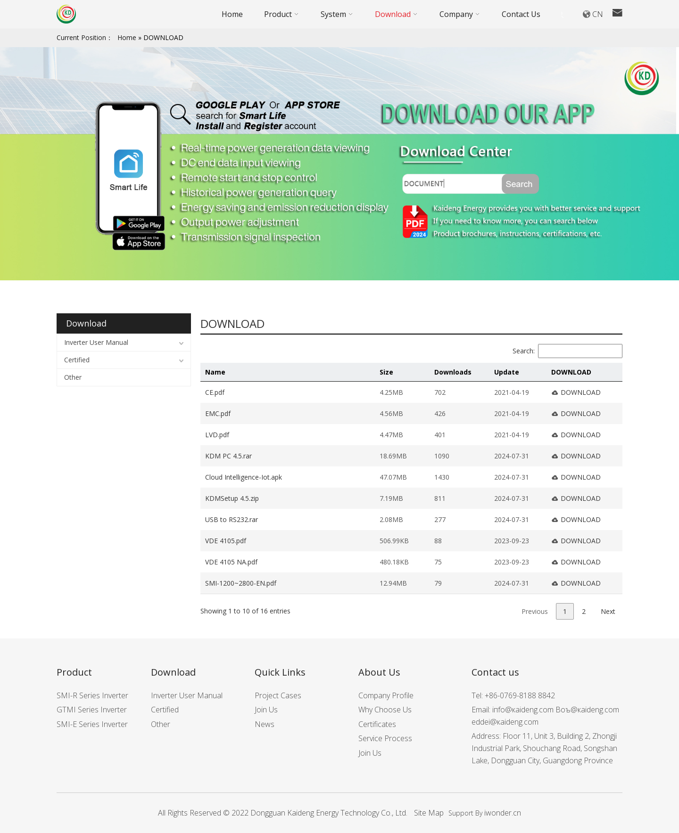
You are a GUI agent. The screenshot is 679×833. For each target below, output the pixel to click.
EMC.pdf (218, 413)
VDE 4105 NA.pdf (231, 561)
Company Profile (386, 695)
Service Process (385, 738)
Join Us (266, 709)
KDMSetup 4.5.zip (232, 498)
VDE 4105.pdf (225, 540)
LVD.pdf (217, 434)
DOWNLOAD (581, 392)
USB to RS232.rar (231, 519)
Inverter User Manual (96, 342)
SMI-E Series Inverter (92, 724)
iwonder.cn (502, 813)
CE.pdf (214, 392)
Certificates (377, 724)
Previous (535, 611)
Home (126, 37)
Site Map (429, 813)
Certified (77, 359)
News (264, 724)
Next (608, 611)
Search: (567, 350)
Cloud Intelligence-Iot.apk (243, 477)
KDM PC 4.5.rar (228, 455)
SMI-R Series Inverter (92, 695)
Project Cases (278, 695)
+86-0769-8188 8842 (520, 695)
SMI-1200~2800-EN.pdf (240, 583)
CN (597, 14)
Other (73, 377)
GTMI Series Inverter (92, 709)
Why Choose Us (385, 709)
